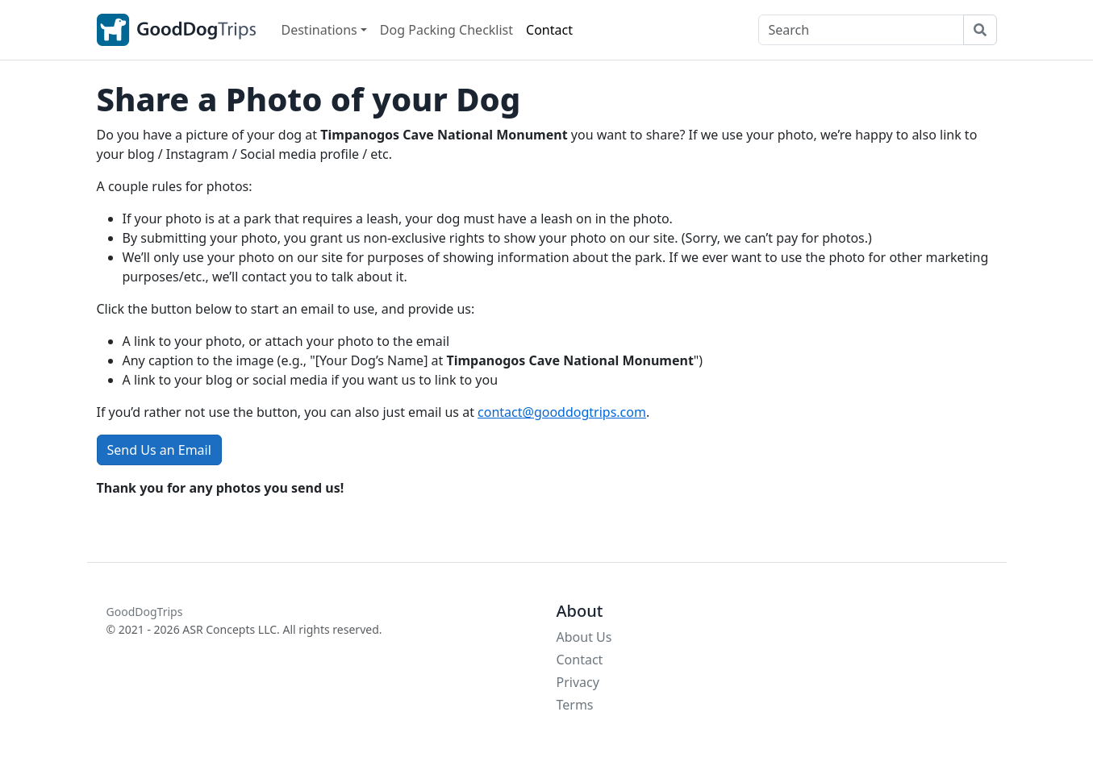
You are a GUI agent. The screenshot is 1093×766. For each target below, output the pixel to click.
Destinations (319, 30)
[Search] (861, 30)
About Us (584, 637)
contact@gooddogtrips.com (562, 412)
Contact (549, 30)
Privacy (578, 682)
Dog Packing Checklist (446, 30)
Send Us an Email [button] (159, 450)
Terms (575, 705)
